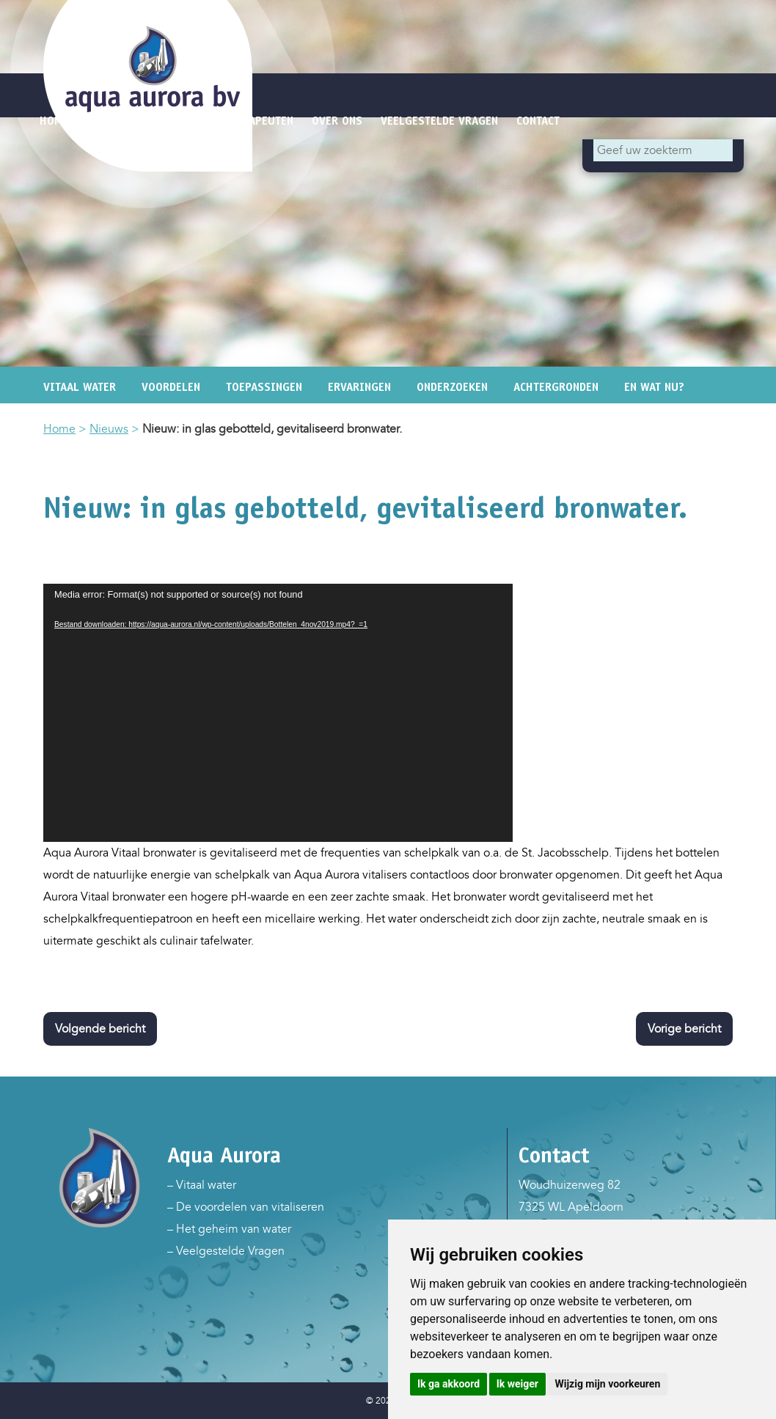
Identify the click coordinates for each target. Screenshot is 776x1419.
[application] (278, 713)
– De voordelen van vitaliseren (245, 1207)
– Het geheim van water (229, 1229)
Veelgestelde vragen (439, 121)
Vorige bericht (684, 1029)
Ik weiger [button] (517, 1384)
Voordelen (171, 387)
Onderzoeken (452, 387)
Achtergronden (556, 387)
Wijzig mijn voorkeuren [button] (607, 1384)
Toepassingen (264, 387)
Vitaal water (79, 387)
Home (59, 429)
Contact (538, 121)
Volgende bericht (100, 1029)
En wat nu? (654, 387)
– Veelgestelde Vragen (226, 1251)
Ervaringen (359, 387)
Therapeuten (258, 121)
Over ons (337, 121)
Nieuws (108, 429)
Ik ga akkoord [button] (448, 1384)
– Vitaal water (201, 1185)
